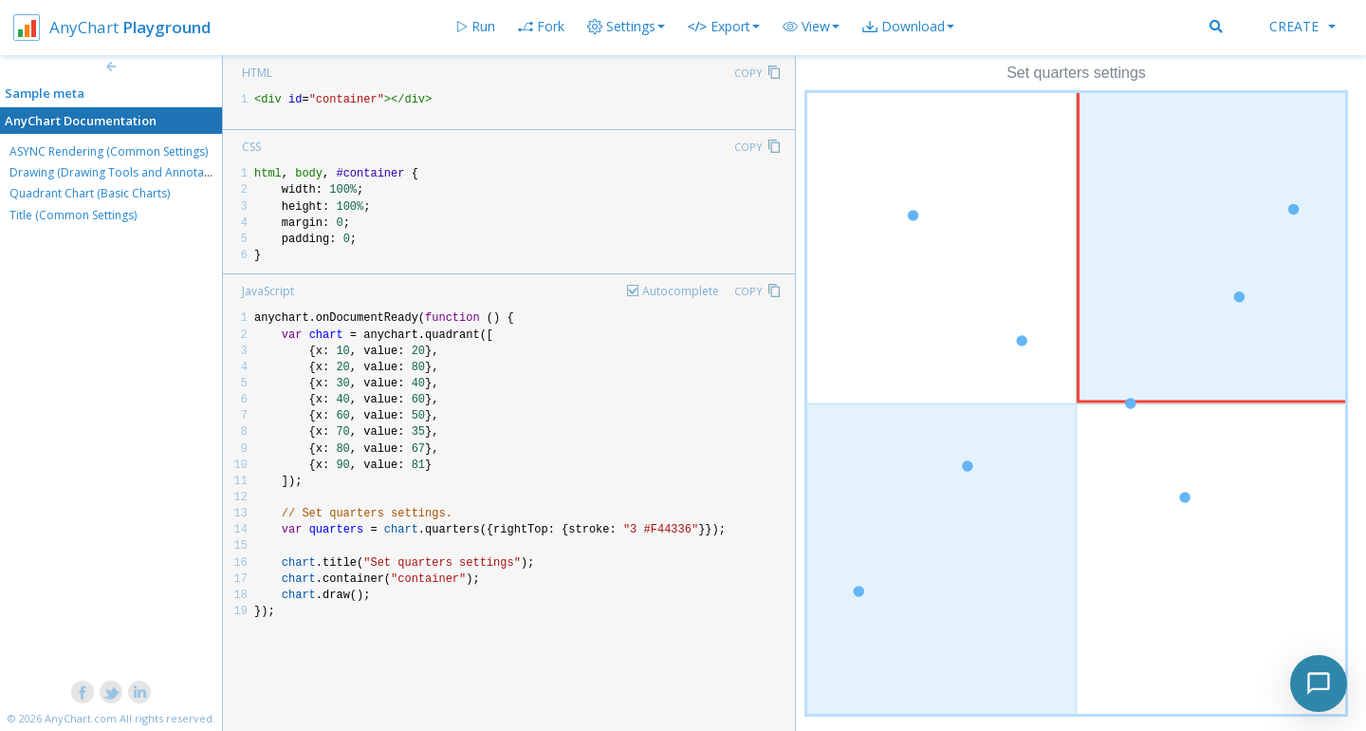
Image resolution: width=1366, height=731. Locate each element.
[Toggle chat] (1318, 683)
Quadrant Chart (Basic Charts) (89, 193)
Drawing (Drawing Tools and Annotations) (121, 172)
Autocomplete (680, 291)
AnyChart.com (81, 718)
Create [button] (1302, 26)
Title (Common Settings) (73, 215)
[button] (811, 26)
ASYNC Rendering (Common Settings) (108, 151)
